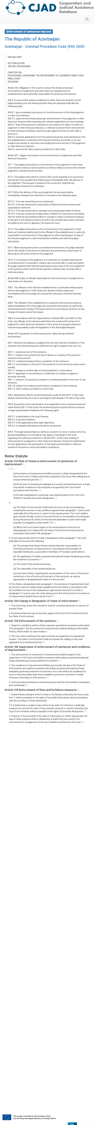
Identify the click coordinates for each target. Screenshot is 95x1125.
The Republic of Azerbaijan (32, 39)
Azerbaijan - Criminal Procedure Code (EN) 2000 (45, 46)
